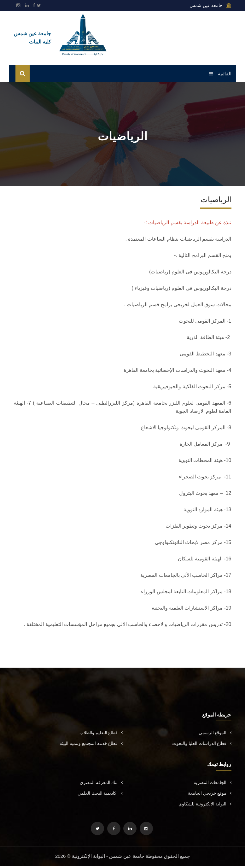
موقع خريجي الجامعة (209, 793)
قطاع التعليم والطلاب (101, 732)
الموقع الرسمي (215, 732)
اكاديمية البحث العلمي (100, 793)
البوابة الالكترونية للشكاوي (204, 803)
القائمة (220, 73)
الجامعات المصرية (212, 782)
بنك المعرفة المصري (101, 782)
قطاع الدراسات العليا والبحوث (201, 743)
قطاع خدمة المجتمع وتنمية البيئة (91, 743)
